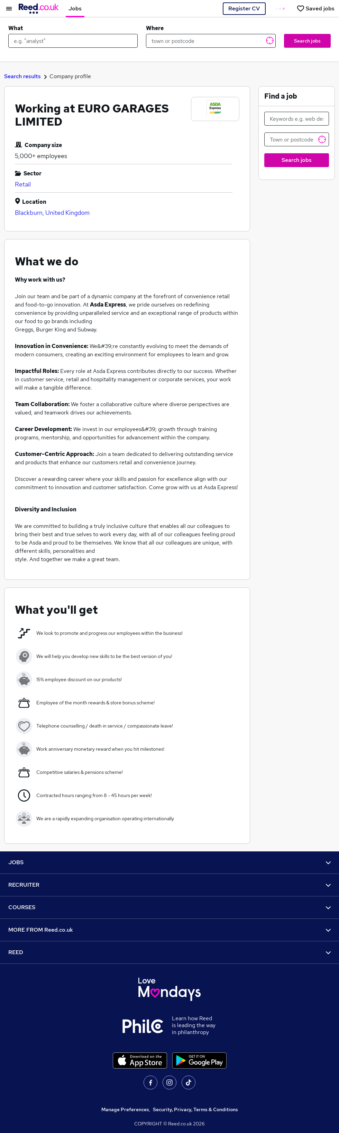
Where (155, 28)
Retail (23, 184)
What (15, 28)
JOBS (169, 862)
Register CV (244, 8)
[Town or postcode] (296, 139)
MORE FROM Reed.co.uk (169, 929)
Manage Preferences (125, 1109)
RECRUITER (169, 884)
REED (169, 952)
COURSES (169, 907)
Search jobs (307, 41)
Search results (22, 76)
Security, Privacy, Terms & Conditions (195, 1109)
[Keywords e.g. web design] (296, 119)
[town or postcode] (210, 41)
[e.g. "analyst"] (73, 41)
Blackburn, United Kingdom (52, 213)
